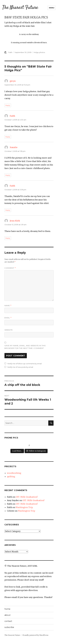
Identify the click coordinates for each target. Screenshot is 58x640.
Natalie (14, 147)
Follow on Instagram (36, 451)
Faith (10, 52)
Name (7, 306)
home (7, 609)
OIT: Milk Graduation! (27, 497)
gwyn (13, 81)
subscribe (9, 627)
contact (8, 621)
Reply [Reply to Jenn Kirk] (7, 238)
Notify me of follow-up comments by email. (24, 364)
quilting (11, 476)
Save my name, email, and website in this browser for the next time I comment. (25, 347)
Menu (51, 8)
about (7, 615)
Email (8, 318)
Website (8, 330)
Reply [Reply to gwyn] (7, 105)
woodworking (14, 473)
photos (42, 52)
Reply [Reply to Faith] (7, 137)
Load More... (17, 451)
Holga (36, 52)
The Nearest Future (20, 7)
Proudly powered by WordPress (35, 635)
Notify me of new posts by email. (20, 367)
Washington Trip (24, 507)
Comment (10, 268)
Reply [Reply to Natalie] (7, 175)
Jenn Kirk (15, 220)
